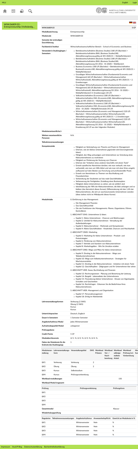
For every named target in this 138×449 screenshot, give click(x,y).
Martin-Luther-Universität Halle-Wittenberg (115, 10)
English (125, 3)
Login (135, 3)
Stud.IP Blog (17, 447)
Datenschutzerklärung (33, 447)
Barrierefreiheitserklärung (54, 447)
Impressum (5, 447)
